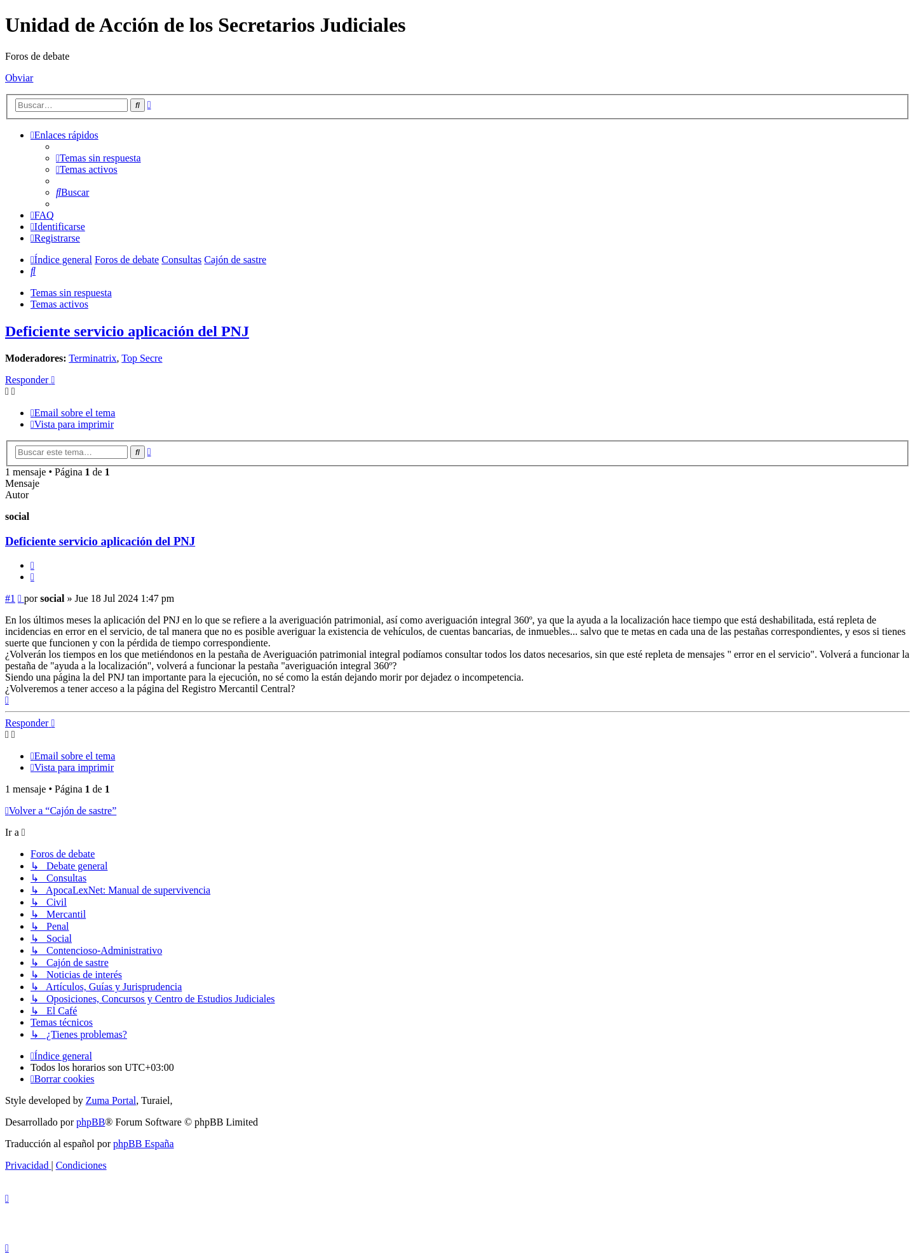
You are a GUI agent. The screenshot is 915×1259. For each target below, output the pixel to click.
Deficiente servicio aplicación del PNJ (127, 331)
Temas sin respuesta (71, 292)
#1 (10, 598)
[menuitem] (98, 158)
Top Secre (141, 358)
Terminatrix (92, 358)
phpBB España (143, 1143)
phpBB (90, 1122)
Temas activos (59, 304)
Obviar (19, 77)
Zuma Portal (111, 1100)
